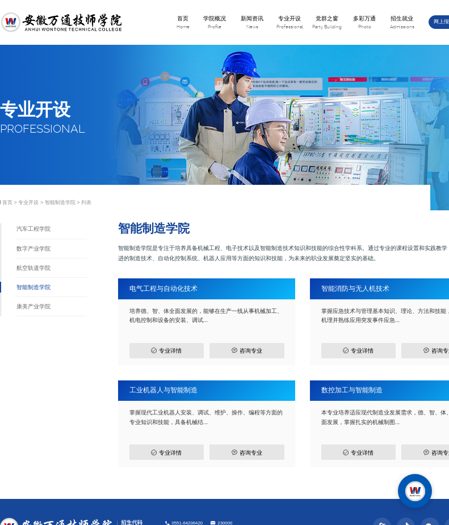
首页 (183, 23)
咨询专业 (247, 351)
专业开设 (289, 23)
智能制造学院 (60, 202)
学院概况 (214, 23)
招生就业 (402, 23)
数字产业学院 (33, 248)
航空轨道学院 (33, 268)
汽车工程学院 (33, 229)
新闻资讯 (252, 23)
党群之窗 (327, 23)
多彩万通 (364, 23)
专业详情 (166, 351)
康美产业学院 (33, 306)
